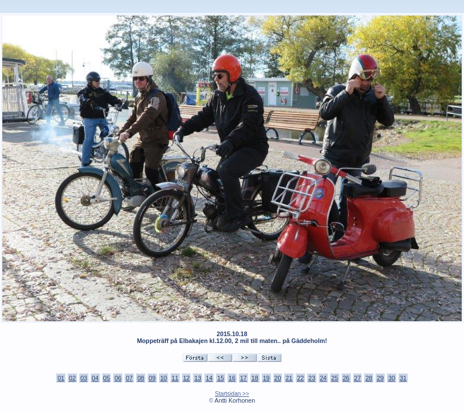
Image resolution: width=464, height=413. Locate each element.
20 (277, 378)
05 (106, 378)
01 (60, 378)
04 (95, 378)
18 (255, 378)
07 (129, 378)
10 (163, 378)
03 (83, 378)
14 (209, 378)
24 (323, 378)
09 (152, 378)
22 (300, 378)
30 (391, 378)
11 (175, 378)
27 (357, 378)
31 (403, 378)
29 (380, 378)
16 (232, 378)
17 (243, 378)
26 (346, 378)
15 (220, 378)
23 (311, 378)
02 (72, 378)
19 (266, 378)
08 (140, 378)
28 (368, 378)
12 (186, 378)
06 (117, 378)
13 (197, 378)
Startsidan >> (232, 394)
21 (288, 378)
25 (334, 378)
